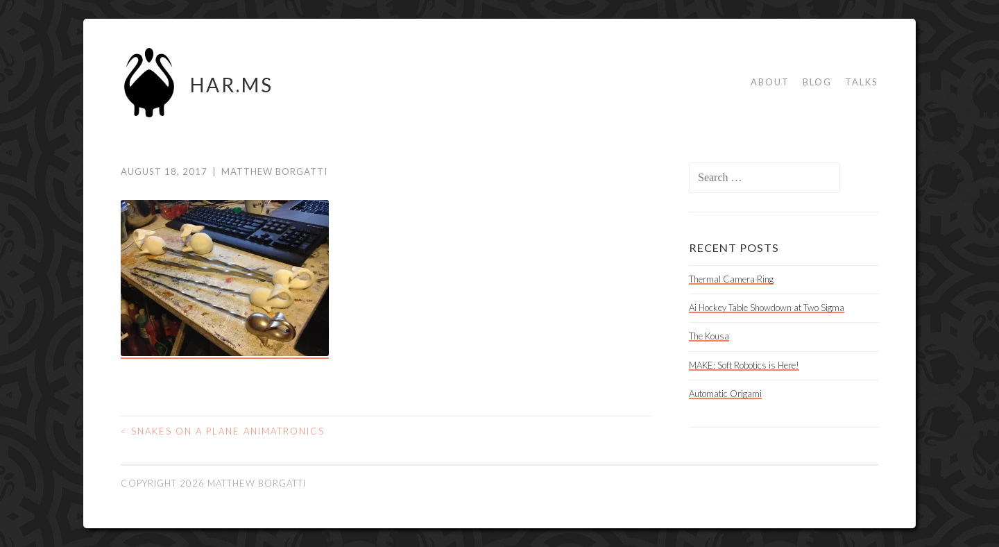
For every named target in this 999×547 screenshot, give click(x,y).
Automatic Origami (725, 393)
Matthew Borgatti (274, 171)
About (770, 81)
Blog (817, 81)
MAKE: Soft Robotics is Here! (744, 365)
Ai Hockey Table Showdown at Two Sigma (766, 307)
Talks (861, 81)
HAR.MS (231, 84)
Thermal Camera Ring (731, 279)
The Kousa (709, 336)
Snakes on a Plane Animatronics (223, 431)
